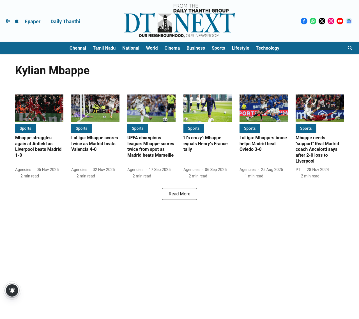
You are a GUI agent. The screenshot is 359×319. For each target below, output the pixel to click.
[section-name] (25, 128)
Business (196, 48)
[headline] (39, 146)
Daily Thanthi (65, 21)
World (152, 48)
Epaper (32, 21)
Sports (218, 48)
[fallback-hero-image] (39, 108)
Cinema (172, 48)
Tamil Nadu (104, 48)
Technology (267, 48)
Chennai (78, 48)
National (130, 48)
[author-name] (24, 170)
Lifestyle (240, 48)
